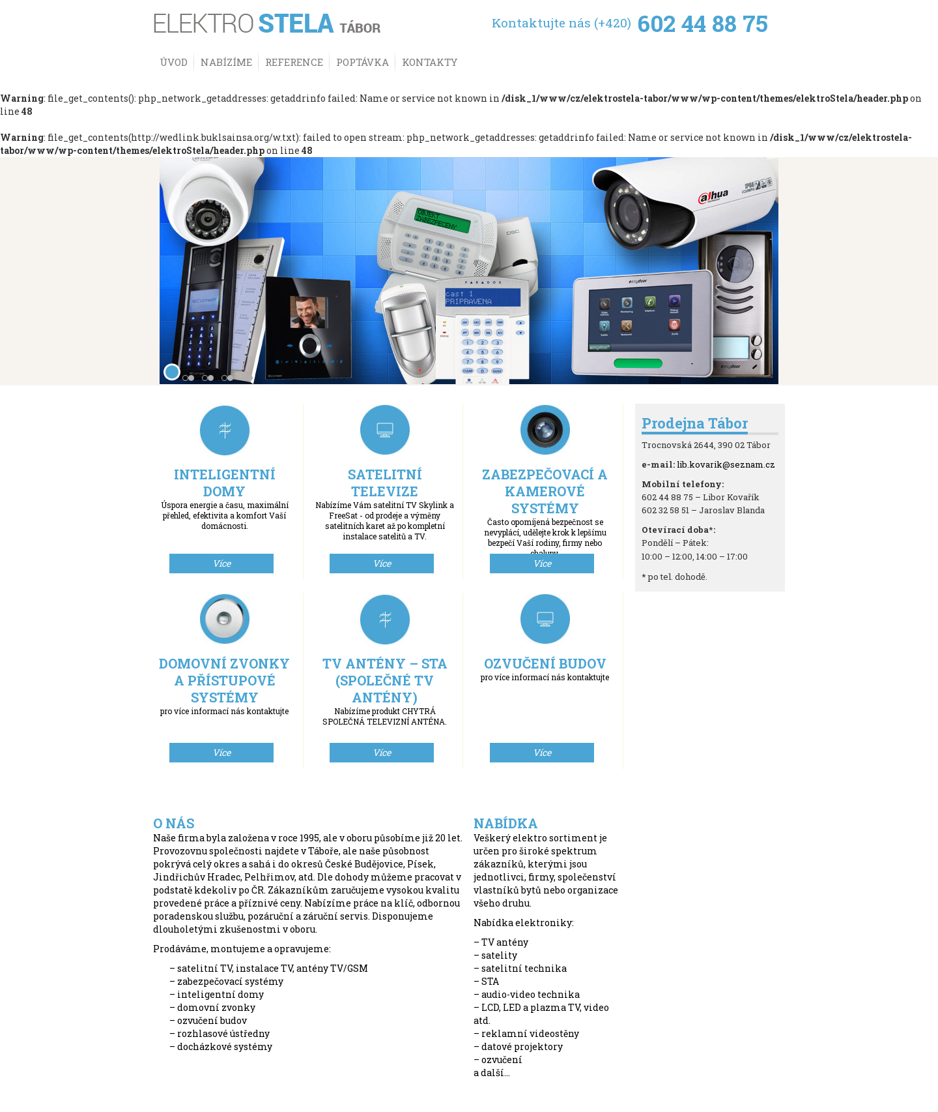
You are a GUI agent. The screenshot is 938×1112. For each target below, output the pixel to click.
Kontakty (429, 61)
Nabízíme (226, 61)
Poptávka (362, 61)
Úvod (174, 61)
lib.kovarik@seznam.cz (726, 464)
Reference (294, 61)
